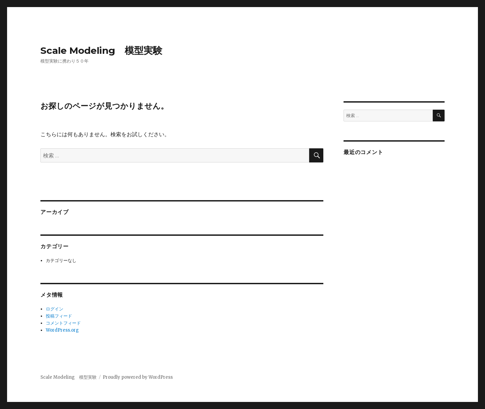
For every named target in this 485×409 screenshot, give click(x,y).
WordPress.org (62, 330)
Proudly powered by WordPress (138, 377)
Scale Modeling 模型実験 (101, 50)
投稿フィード (59, 316)
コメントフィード (63, 323)
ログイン (54, 309)
